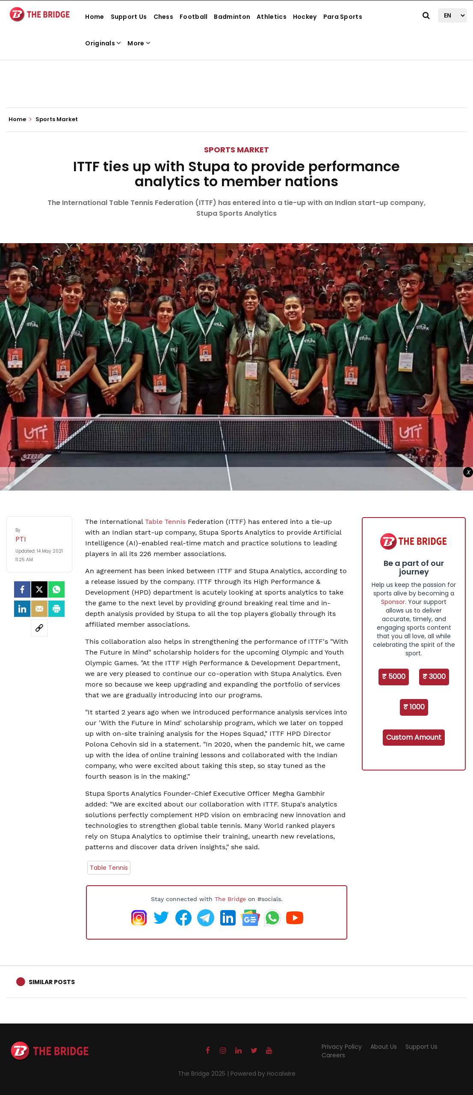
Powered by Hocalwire (263, 1073)
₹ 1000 (414, 707)
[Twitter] (39, 589)
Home (94, 16)
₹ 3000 (434, 676)
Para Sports (342, 16)
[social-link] (39, 628)
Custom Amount (413, 737)
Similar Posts (52, 982)
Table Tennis (165, 522)
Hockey (305, 16)
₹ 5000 (393, 676)
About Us (383, 1046)
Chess (164, 16)
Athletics (272, 16)
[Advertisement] (236, 81)
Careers (333, 1055)
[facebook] (22, 589)
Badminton (232, 16)
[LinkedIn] (22, 608)
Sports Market (236, 149)
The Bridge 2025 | (204, 1073)
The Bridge (230, 899)
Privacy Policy (342, 1046)
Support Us (129, 16)
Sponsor (393, 602)
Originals (103, 43)
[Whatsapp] (56, 589)
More (139, 43)
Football (193, 16)
